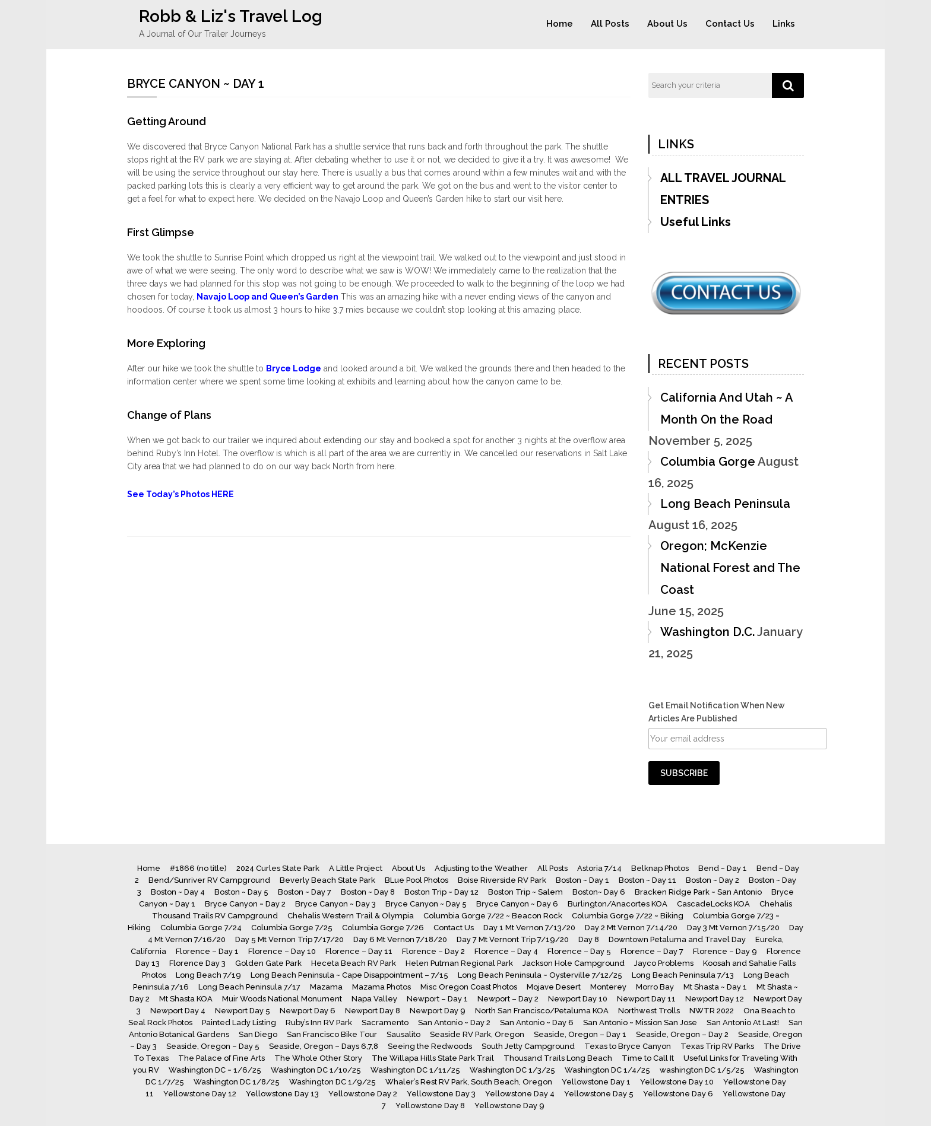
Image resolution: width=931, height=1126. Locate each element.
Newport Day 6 (307, 1010)
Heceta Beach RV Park (353, 963)
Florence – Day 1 (207, 951)
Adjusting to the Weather (481, 868)
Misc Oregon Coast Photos (468, 986)
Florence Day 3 (197, 963)
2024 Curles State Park (277, 868)
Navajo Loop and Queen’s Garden (267, 296)
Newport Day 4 (177, 1010)
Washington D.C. (707, 632)
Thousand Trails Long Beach (558, 1058)
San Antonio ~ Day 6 (537, 1022)
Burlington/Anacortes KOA (617, 903)
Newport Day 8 (372, 1010)
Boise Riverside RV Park (502, 880)
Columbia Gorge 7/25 (291, 927)
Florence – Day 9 (725, 951)
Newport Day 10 (577, 998)
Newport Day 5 (242, 1010)
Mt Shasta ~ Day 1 (715, 986)
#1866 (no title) (198, 868)
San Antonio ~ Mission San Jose (640, 1022)
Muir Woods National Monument (282, 998)
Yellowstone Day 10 (677, 1081)
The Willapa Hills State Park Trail (433, 1058)
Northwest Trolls (649, 1010)
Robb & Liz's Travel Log (230, 16)
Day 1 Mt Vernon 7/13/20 (529, 927)
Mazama (326, 986)
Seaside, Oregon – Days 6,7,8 (323, 1046)
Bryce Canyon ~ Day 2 (245, 903)
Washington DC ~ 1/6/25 (215, 1069)
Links (783, 23)
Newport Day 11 (646, 998)
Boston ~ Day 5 (241, 892)
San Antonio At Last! (743, 1022)
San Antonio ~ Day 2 (454, 1022)
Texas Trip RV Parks (717, 1046)
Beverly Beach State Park (327, 880)
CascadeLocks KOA (713, 903)
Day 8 (588, 939)
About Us (667, 23)
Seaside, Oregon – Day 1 (580, 1034)
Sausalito (403, 1034)
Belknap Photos (660, 868)
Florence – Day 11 (358, 951)
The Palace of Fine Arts (221, 1058)
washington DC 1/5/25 (702, 1069)
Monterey (608, 986)
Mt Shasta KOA (186, 998)
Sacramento (385, 1022)
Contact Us (730, 23)
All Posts (610, 23)
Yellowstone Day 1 (596, 1081)
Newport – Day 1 (437, 998)
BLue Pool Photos (416, 880)
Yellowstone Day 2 (362, 1093)
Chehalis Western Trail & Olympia (350, 915)
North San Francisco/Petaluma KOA (542, 1010)
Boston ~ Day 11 (647, 880)
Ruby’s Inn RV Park (319, 1022)
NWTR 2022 (711, 1010)
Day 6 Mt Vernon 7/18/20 (400, 939)
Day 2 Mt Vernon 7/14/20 (631, 927)
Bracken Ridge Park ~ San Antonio (698, 892)
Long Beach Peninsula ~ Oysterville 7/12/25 (540, 975)
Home (559, 23)
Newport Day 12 (714, 998)
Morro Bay (655, 986)
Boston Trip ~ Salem (525, 892)
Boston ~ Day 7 (304, 892)
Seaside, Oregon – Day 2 (682, 1034)
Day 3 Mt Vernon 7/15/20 (733, 927)
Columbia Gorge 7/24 (201, 927)
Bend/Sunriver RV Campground (209, 880)
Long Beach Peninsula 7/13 (683, 975)
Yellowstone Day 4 (520, 1093)
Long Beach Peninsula (725, 504)
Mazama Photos (381, 986)
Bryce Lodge (293, 368)
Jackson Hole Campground (573, 963)
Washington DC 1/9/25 (332, 1081)
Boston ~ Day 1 (582, 880)
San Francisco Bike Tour (332, 1034)
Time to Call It (648, 1058)
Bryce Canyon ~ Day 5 (426, 903)
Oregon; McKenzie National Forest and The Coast (730, 568)
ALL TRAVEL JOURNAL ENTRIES (723, 189)
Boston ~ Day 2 (712, 880)
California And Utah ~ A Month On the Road (726, 408)
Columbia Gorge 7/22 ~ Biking (627, 915)
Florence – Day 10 (282, 951)
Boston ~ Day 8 (368, 892)
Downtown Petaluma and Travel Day (677, 939)
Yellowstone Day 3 (441, 1093)
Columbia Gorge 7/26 (383, 927)
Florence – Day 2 (433, 951)
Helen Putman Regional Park (459, 963)
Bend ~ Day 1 (722, 868)
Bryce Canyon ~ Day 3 (335, 903)
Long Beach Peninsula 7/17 (249, 986)
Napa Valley (374, 998)
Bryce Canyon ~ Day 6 (517, 903)
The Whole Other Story (318, 1058)
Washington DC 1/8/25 (237, 1081)
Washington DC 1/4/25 (607, 1069)
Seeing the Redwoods (430, 1046)
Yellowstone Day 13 (282, 1093)
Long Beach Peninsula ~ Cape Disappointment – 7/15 (349, 975)
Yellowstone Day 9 (509, 1105)
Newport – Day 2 (508, 998)
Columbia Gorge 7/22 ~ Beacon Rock (492, 915)
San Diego (258, 1034)
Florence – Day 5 (579, 951)
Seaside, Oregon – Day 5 (212, 1046)
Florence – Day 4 (506, 951)
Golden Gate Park (268, 963)
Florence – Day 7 (651, 951)
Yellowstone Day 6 (678, 1093)
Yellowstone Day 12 (199, 1093)
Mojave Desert (554, 986)
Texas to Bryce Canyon (627, 1046)
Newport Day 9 (438, 1010)
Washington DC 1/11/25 (415, 1069)
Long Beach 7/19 (208, 975)
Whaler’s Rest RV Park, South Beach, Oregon (468, 1081)
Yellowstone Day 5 (599, 1093)
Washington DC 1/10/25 (316, 1069)
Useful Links (695, 222)
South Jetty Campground (528, 1046)
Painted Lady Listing (239, 1022)
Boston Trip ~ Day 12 (441, 892)
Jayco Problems (664, 963)
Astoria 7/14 (599, 868)
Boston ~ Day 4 (178, 892)
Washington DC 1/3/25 (512, 1069)
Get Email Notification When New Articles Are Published (716, 712)
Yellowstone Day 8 (430, 1105)
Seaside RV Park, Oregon (477, 1034)
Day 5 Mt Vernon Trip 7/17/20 (289, 939)
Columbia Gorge (707, 461)
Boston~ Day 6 (598, 892)
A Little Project (355, 868)
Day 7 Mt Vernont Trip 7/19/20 (513, 939)
